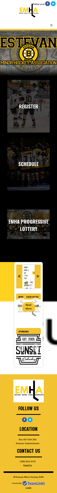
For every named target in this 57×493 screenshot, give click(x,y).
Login (28, 487)
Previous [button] (19, 276)
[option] (28, 276)
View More (32, 297)
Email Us (27, 465)
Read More (29, 306)
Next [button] (38, 276)
